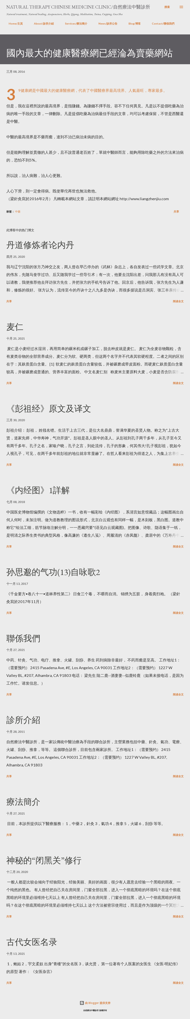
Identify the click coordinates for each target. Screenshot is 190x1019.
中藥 (17, 211)
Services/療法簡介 (74, 23)
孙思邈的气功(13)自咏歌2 (53, 571)
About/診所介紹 (41, 23)
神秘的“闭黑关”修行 (44, 860)
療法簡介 (23, 801)
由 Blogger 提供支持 (95, 1003)
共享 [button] (176, 211)
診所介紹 (23, 719)
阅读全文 (178, 301)
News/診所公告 (105, 23)
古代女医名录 (31, 941)
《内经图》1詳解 (38, 490)
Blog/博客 (132, 23)
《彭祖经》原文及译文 (48, 408)
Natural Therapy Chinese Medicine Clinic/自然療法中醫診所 (78, 7)
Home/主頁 (13, 23)
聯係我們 (23, 638)
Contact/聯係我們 (161, 23)
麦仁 (14, 326)
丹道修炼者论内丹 (40, 244)
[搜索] (167, 7)
